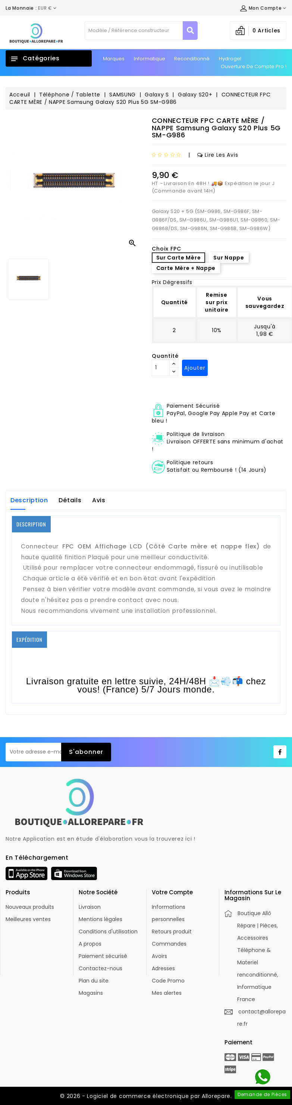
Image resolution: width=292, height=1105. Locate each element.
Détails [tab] (70, 500)
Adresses (163, 968)
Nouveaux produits (30, 907)
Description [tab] (29, 500)
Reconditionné (192, 58)
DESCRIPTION (31, 524)
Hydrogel (230, 58)
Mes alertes (167, 993)
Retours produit (172, 931)
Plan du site (94, 980)
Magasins (91, 993)
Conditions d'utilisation (108, 931)
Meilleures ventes (28, 919)
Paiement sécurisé (103, 956)
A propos (90, 944)
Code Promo (168, 980)
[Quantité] (161, 368)
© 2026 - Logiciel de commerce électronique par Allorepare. (146, 1096)
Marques (114, 58)
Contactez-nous (100, 968)
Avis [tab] (99, 500)
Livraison (90, 907)
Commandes (169, 944)
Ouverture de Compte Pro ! (253, 66)
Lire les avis (217, 155)
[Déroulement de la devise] (31, 8)
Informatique (149, 58)
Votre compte (172, 892)
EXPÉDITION (29, 639)
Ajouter (194, 368)
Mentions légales (100, 919)
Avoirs (159, 956)
